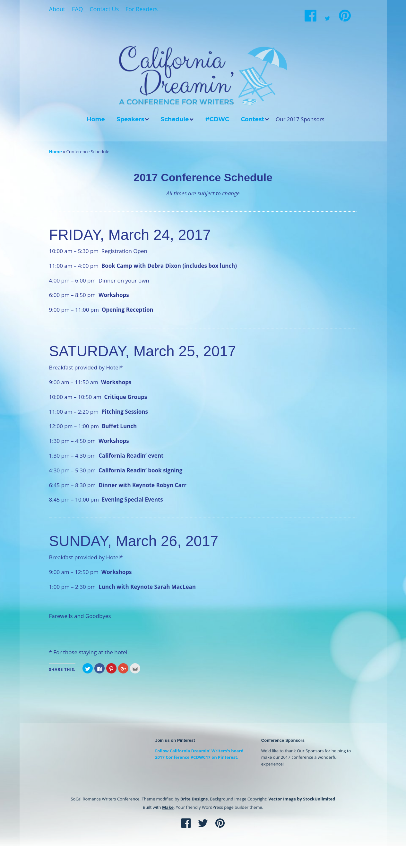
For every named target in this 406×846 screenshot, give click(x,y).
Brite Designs (194, 799)
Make (168, 807)
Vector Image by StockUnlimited (301, 799)
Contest (252, 119)
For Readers (141, 9)
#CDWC (217, 119)
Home (96, 119)
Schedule (175, 119)
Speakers (130, 119)
